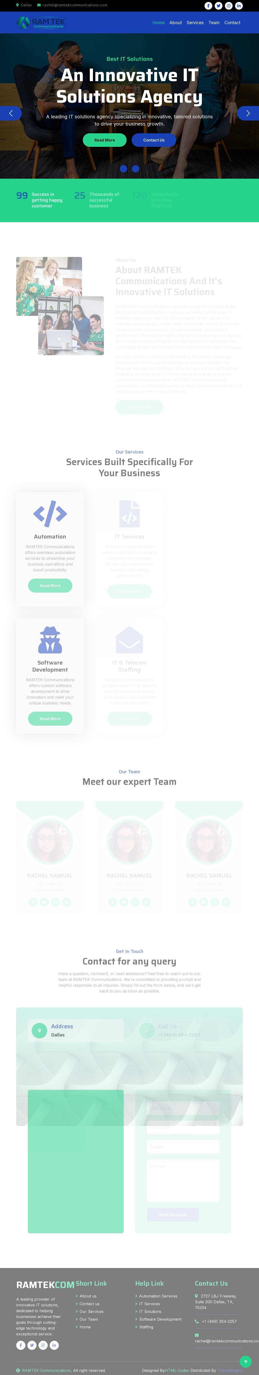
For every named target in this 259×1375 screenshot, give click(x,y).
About (175, 22)
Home (158, 22)
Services (195, 22)
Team (214, 22)
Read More (104, 140)
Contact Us (154, 140)
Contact (232, 22)
